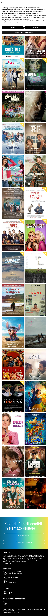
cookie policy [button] (35, 13)
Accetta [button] (35, 27)
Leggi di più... (7, 563)
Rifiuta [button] (13, 27)
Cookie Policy (7, 612)
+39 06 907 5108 (13, 577)
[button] (45, 3)
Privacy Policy (16, 612)
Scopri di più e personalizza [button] (24, 32)
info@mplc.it (12, 582)
